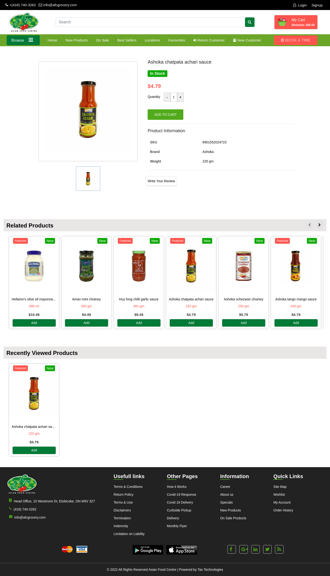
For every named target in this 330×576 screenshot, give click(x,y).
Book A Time (295, 40)
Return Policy (123, 494)
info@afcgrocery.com (58, 5)
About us (226, 494)
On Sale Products (233, 518)
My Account (281, 502)
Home (52, 40)
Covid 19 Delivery (180, 502)
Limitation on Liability (129, 534)
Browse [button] (23, 39)
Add (34, 323)
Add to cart (165, 114)
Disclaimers (122, 510)
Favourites (176, 40)
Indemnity (121, 526)
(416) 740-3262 (21, 509)
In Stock (157, 73)
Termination (122, 518)
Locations (152, 40)
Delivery (173, 518)
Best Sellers (126, 40)
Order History (283, 510)
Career (225, 487)
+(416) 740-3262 (20, 5)
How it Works (176, 487)
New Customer (247, 40)
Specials (226, 502)
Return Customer (209, 40)
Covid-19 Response (181, 494)
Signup (317, 5)
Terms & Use (123, 502)
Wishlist (279, 494)
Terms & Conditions (128, 487)
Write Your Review (161, 181)
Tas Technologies (210, 569)
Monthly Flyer (177, 526)
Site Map (279, 487)
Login (300, 5)
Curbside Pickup (179, 510)
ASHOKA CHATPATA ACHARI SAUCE (34, 427)
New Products (76, 40)
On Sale (102, 40)
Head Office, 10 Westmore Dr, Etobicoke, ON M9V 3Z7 (51, 501)
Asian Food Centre (162, 569)
